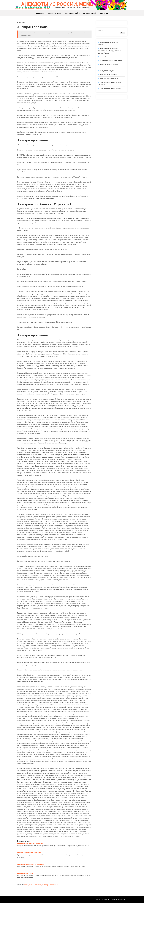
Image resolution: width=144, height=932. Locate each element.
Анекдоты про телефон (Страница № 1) (33, 891)
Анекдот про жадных (107, 71)
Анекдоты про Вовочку (27, 900)
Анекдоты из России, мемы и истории (72, 4)
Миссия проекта (54, 13)
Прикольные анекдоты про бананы (32, 880)
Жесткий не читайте (107, 57)
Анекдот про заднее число (109, 78)
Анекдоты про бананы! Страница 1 (32, 868)
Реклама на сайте (72, 13)
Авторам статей (89, 13)
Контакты (104, 13)
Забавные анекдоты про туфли (110, 88)
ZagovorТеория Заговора (108, 75)
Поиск (100, 30)
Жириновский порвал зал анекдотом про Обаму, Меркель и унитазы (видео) (109, 51)
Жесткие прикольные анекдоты (111, 61)
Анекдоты (40, 13)
